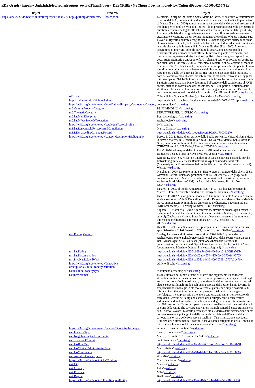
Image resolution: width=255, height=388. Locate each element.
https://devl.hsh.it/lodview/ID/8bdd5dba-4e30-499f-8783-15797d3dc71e (199, 259)
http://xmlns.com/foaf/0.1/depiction (90, 100)
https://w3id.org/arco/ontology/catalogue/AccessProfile (101, 124)
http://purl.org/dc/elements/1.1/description (94, 16)
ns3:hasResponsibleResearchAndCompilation (96, 128)
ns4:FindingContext (80, 234)
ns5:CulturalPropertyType (84, 270)
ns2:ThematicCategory (82, 112)
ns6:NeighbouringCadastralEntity (89, 336)
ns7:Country (76, 368)
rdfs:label (74, 96)
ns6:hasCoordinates (80, 352)
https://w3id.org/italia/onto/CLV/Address (93, 360)
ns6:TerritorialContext (82, 340)
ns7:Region (76, 376)
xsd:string (247, 92)
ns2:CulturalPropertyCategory (87, 108)
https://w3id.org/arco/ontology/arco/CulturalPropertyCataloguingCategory (112, 104)
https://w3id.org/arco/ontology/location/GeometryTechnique (104, 328)
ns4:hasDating (77, 251)
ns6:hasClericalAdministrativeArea (90, 348)
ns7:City (74, 364)
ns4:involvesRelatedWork (84, 259)
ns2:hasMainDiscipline (82, 116)
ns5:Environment (79, 274)
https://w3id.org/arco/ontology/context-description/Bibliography (107, 136)
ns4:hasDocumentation (82, 255)
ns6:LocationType (79, 332)
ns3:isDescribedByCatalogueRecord (90, 132)
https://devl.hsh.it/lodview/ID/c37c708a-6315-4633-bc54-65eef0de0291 (199, 344)
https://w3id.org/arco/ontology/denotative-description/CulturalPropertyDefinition (94, 265)
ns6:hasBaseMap (79, 344)
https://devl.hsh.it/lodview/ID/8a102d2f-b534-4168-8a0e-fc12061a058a (199, 352)
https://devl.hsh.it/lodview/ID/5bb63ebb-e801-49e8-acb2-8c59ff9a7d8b (199, 251)
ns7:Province (77, 372)
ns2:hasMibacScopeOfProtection (88, 120)
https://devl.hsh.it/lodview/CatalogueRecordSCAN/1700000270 (194, 132)
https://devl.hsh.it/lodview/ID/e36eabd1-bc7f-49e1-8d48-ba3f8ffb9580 (198, 380)
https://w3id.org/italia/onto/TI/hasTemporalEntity (98, 380)
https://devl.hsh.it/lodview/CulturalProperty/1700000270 (35, 16)
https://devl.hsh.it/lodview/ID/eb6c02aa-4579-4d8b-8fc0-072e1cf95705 (199, 255)
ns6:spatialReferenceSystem (85, 356)
